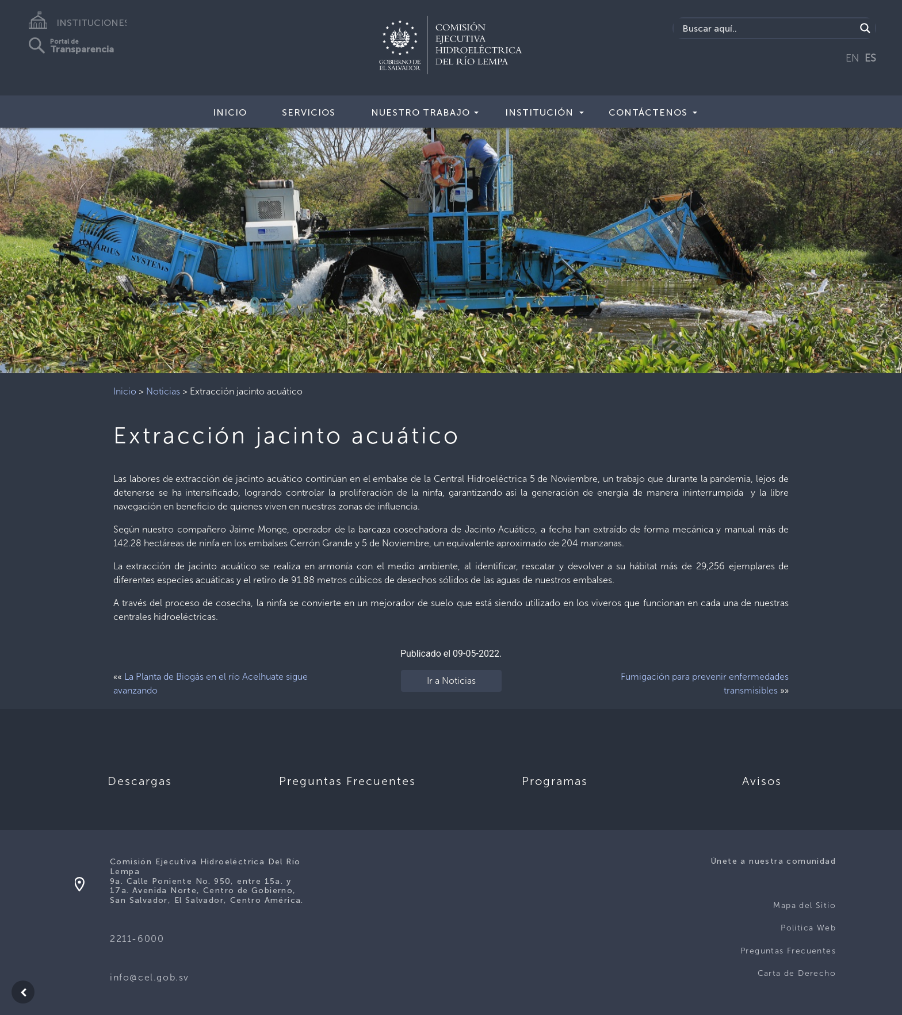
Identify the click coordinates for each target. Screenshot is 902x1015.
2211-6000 (137, 938)
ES (870, 58)
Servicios (308, 112)
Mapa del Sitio (804, 905)
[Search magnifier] (865, 28)
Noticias (163, 391)
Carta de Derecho (797, 973)
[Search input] (767, 28)
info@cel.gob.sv (149, 977)
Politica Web (808, 928)
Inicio (230, 112)
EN (852, 58)
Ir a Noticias (451, 680)
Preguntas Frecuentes (788, 951)
